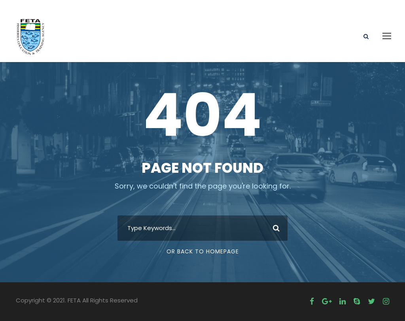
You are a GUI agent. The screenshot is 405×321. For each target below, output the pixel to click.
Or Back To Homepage (203, 251)
